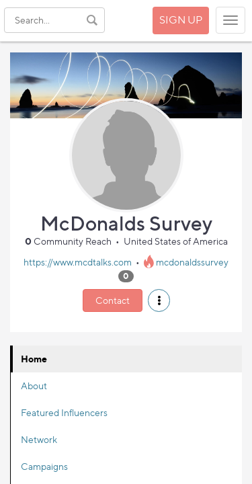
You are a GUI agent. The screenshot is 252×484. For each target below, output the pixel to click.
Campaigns (44, 466)
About (34, 385)
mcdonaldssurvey (192, 262)
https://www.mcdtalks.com (78, 262)
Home (34, 358)
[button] (159, 300)
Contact (112, 300)
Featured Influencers (64, 412)
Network (39, 439)
